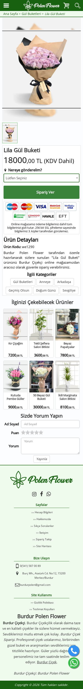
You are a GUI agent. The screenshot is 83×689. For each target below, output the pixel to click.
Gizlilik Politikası (44, 602)
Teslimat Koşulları (44, 609)
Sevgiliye (69, 290)
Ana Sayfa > (12, 14)
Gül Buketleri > (33, 14)
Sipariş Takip (44, 539)
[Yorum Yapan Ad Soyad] (50, 424)
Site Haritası (43, 546)
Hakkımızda (44, 519)
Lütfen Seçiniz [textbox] (16, 178)
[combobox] (41, 178)
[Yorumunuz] (50, 446)
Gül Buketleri (23, 282)
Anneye (44, 282)
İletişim (43, 533)
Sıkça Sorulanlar (44, 526)
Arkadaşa (64, 282)
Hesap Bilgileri (44, 512)
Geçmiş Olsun (19, 290)
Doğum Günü (46, 290)
